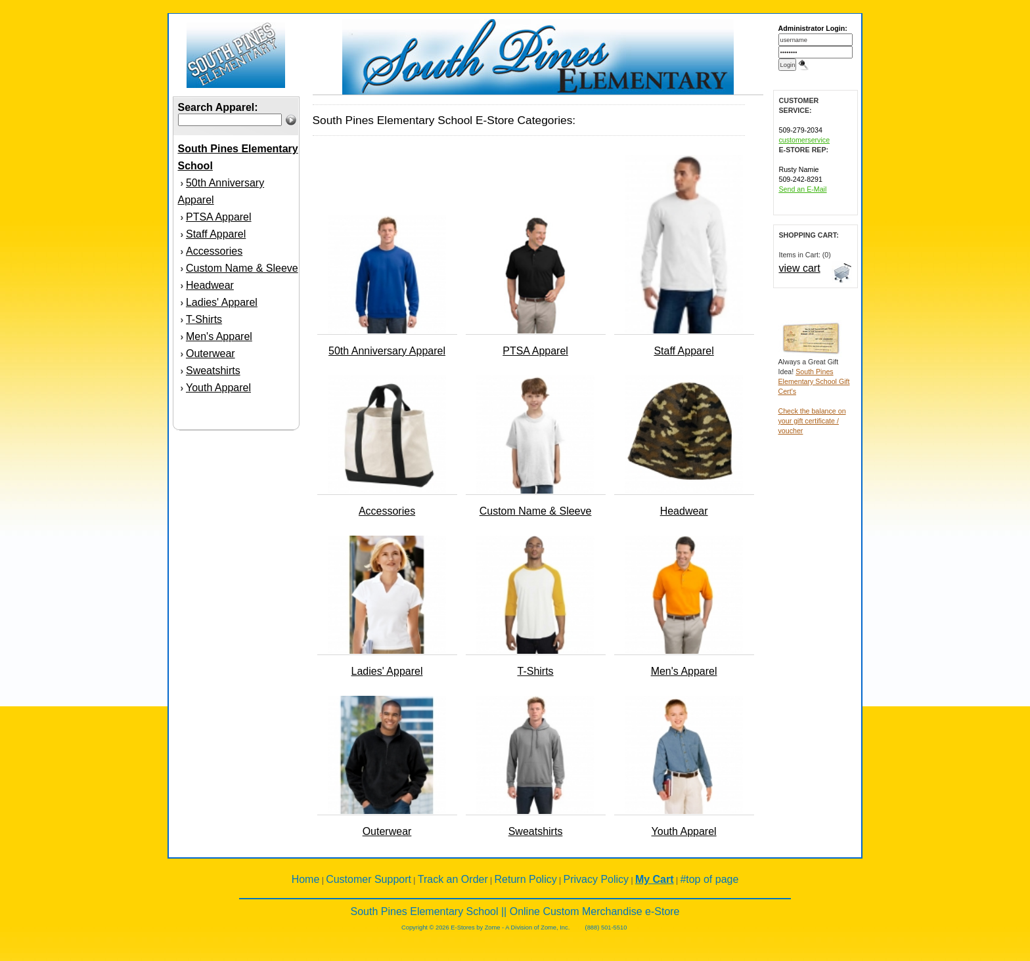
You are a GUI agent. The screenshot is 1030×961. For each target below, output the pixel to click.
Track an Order (453, 879)
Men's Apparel (219, 336)
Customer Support (368, 879)
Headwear (210, 285)
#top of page (709, 879)
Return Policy (526, 879)
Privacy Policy (596, 879)
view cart (799, 268)
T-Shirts (204, 319)
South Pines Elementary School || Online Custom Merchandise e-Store (515, 911)
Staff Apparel (216, 234)
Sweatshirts (213, 370)
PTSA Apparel (219, 217)
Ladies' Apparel (222, 302)
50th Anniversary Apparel (386, 350)
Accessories (214, 251)
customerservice (804, 140)
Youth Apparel (218, 387)
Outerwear (210, 353)
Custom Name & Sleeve (242, 268)
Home (306, 879)
